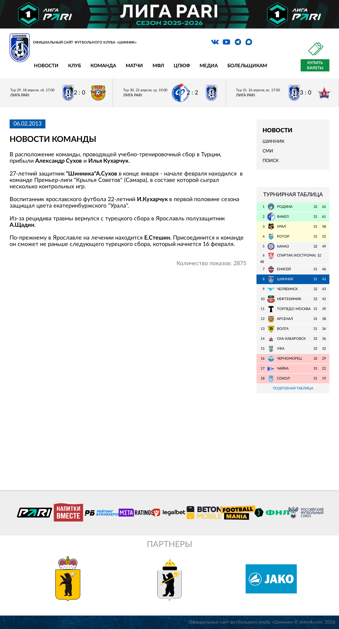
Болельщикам (247, 65)
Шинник (273, 141)
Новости (46, 65)
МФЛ (158, 65)
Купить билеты (315, 65)
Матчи (134, 65)
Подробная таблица (293, 388)
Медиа (209, 65)
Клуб (74, 65)
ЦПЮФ (182, 65)
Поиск (271, 161)
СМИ (268, 151)
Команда (103, 65)
